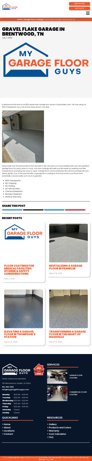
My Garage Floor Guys (16, 457)
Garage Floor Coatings (33, 19)
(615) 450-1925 (79, 4)
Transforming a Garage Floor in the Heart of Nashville (67, 334)
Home (19, 19)
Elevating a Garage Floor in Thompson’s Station (20, 334)
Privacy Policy (68, 457)
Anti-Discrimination (55, 457)
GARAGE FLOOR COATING (75, 376)
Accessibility (43, 457)
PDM (52, 459)
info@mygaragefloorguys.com (15, 389)
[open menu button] (88, 13)
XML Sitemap (83, 457)
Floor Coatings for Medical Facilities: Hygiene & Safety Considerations (19, 270)
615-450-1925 (8, 387)
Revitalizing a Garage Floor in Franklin (65, 267)
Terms (76, 457)
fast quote (79, 8)
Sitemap (42, 459)
